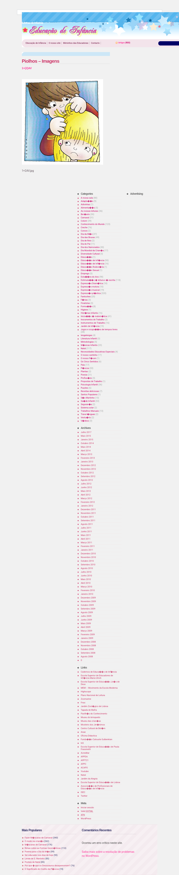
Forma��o (86, 306)
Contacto (95, 43)
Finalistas (85, 303)
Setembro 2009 (88, 609)
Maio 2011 (86, 535)
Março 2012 (86, 498)
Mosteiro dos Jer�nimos (93, 724)
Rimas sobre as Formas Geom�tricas (43, 848)
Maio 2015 (86, 436)
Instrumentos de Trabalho (93, 323)
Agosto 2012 (87, 480)
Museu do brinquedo (90, 717)
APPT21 (85, 760)
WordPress (86, 818)
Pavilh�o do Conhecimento (94, 713)
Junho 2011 (86, 531)
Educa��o (86, 257)
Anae (83, 732)
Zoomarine (86, 699)
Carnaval (85, 217)
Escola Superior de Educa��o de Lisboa (100, 782)
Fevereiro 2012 (88, 502)
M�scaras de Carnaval (36, 844)
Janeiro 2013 (87, 461)
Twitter (84, 796)
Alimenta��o (88, 208)
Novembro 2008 (88, 645)
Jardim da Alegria (89, 778)
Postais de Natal (32, 862)
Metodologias (87, 342)
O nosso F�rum (88, 358)
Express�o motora (90, 286)
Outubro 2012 (87, 472)
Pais (83, 365)
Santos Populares (89, 394)
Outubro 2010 (87, 561)
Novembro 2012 (88, 469)
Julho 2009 (86, 616)
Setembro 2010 (88, 564)
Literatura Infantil (89, 338)
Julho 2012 (86, 483)
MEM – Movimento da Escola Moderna (99, 688)
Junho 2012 (86, 487)
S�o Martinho (88, 398)
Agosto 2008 (87, 656)
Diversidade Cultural (90, 254)
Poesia (84, 375)
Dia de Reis (86, 240)
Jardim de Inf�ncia (90, 326)
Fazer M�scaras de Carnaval (38, 837)
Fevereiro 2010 (88, 590)
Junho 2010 (86, 575)
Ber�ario (85, 214)
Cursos (84, 231)
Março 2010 (86, 586)
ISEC (83, 792)
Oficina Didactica (89, 735)
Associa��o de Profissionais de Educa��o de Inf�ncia (97, 787)
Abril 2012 (86, 495)
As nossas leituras (89, 211)
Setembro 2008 (88, 653)
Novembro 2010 (88, 557)
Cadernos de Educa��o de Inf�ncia (99, 672)
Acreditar (85, 753)
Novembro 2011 (88, 513)
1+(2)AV (27, 68)
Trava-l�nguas (88, 414)
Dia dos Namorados (90, 247)
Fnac (83, 702)
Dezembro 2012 (88, 465)
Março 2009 (86, 631)
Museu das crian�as (91, 721)
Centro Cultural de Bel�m (93, 728)
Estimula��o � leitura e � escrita (98, 280)
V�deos (85, 421)
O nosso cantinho (89, 355)
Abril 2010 (86, 583)
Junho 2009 (86, 620)
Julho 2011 (86, 528)
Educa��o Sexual (90, 270)
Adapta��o (87, 201)
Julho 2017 (86, 432)
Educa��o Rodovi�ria (92, 267)
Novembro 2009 (88, 601)
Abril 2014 (86, 450)
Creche (84, 227)
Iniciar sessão (87, 807)
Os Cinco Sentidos (89, 361)
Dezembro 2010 (88, 553)
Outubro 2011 (87, 517)
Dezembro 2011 (88, 509)
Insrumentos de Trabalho (92, 319)
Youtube (85, 771)
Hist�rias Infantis (89, 313)
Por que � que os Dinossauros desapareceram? (47, 865)
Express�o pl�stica (91, 293)
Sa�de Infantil (88, 401)
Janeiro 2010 (87, 594)
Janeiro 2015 (87, 439)
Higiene (84, 310)
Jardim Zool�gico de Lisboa (94, 706)
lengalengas (86, 335)
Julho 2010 (86, 572)
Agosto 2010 (87, 568)
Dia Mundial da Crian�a (92, 250)
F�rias (84, 300)
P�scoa (85, 368)
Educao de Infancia (60, 31)
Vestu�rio (86, 417)
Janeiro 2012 (87, 506)
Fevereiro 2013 (88, 458)
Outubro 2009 (87, 605)
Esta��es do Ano (90, 277)
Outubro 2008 (87, 649)
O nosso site (55, 43)
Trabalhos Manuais (90, 411)
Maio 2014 (86, 447)
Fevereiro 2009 (88, 634)
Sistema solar (87, 407)
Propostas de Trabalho (91, 381)
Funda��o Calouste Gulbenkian (96, 739)
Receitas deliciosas (90, 391)
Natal (83, 348)
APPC (83, 764)
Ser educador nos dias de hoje (39, 855)
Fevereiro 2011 (88, 546)
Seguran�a (86, 404)
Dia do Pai (85, 244)
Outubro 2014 (87, 443)
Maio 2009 (86, 623)
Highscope (86, 691)
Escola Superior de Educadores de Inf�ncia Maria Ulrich (97, 676)
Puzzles (84, 388)
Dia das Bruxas (88, 237)
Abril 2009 (86, 627)
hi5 (82, 743)
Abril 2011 (86, 539)
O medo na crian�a (34, 841)
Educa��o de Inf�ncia (92, 260)
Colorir (84, 221)
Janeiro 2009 (87, 638)
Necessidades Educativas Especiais (98, 352)
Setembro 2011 (88, 520)
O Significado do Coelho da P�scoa (42, 869)
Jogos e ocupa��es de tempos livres (99, 329)
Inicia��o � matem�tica (94, 316)
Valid (87, 811)
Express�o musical (90, 290)
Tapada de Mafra (89, 710)
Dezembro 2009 (88, 597)
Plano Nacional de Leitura (93, 695)
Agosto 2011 (87, 524)
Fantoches (86, 296)
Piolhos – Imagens (40, 61)
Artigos (121, 43)
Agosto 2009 (87, 612)
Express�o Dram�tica (92, 283)
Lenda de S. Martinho (35, 858)
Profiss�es (86, 378)
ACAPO (84, 767)
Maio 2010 (86, 579)
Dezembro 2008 (88, 642)
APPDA (84, 756)
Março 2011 (86, 542)
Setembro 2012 (88, 476)
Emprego (85, 273)
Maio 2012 (86, 491)
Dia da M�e (86, 234)
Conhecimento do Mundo (93, 224)
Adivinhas (85, 204)
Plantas (84, 371)
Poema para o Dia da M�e (37, 851)
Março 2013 (86, 454)
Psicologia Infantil (89, 384)
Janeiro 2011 (87, 550)
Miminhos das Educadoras (75, 43)
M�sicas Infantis (89, 345)
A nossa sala (87, 198)
